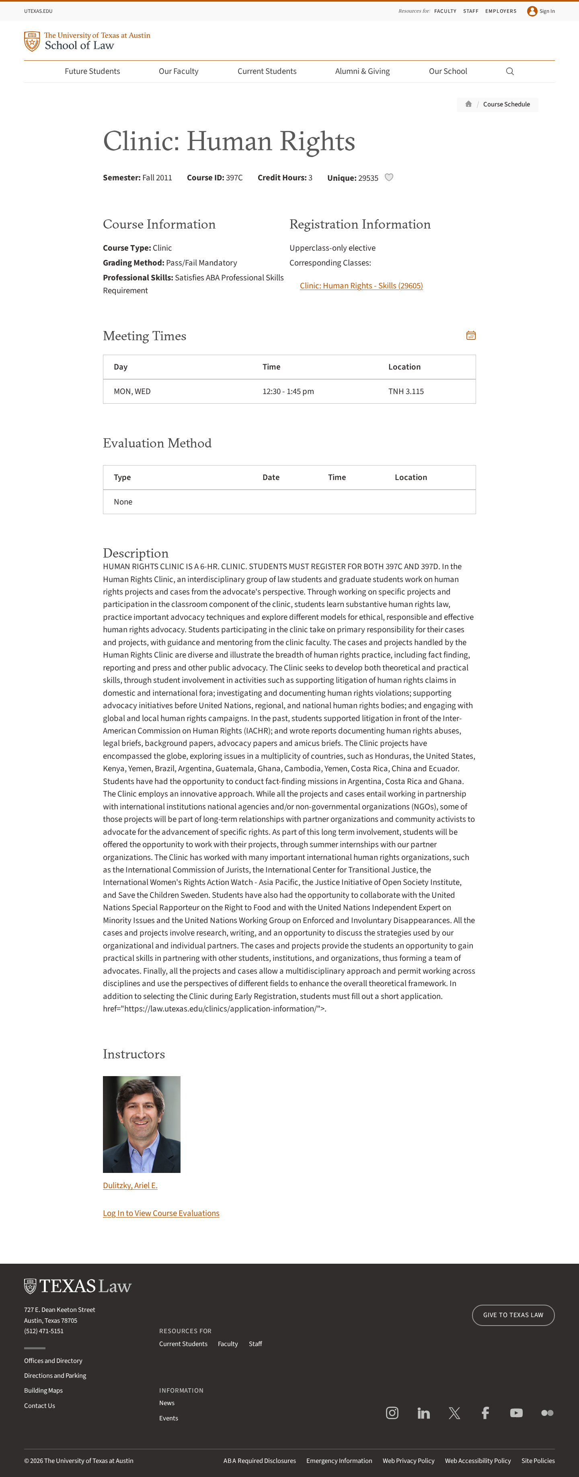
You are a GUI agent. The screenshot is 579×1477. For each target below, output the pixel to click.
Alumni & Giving (368, 71)
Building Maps (43, 1390)
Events (168, 1418)
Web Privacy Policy (409, 1461)
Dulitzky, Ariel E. (142, 1133)
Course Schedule (506, 104)
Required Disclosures (260, 1461)
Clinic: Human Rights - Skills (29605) (361, 286)
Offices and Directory (53, 1361)
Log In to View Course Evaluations (161, 1213)
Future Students (98, 71)
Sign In (541, 11)
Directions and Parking (55, 1376)
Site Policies (538, 1461)
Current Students (273, 71)
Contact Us (39, 1406)
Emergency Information (339, 1461)
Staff (471, 11)
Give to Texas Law (513, 1315)
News (167, 1403)
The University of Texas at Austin (88, 1461)
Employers (501, 11)
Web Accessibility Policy (478, 1461)
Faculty (445, 11)
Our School (453, 71)
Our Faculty (184, 71)
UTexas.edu (38, 11)
